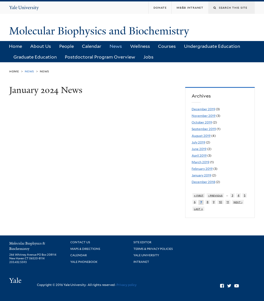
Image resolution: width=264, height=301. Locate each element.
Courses (167, 46)
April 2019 (199, 156)
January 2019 (201, 175)
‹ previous (215, 195)
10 (220, 202)
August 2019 (201, 136)
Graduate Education (35, 57)
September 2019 (204, 129)
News (116, 46)
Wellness (140, 46)
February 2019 (202, 169)
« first (199, 195)
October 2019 (202, 122)
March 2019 (200, 162)
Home (15, 46)
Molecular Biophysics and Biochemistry (100, 31)
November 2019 (204, 116)
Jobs (148, 57)
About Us (40, 46)
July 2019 (198, 142)
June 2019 (199, 149)
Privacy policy (127, 285)
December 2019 (203, 109)
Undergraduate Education (212, 46)
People (66, 46)
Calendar (91, 46)
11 (227, 202)
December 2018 (203, 182)
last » (198, 208)
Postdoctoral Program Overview (100, 57)
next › (238, 202)
